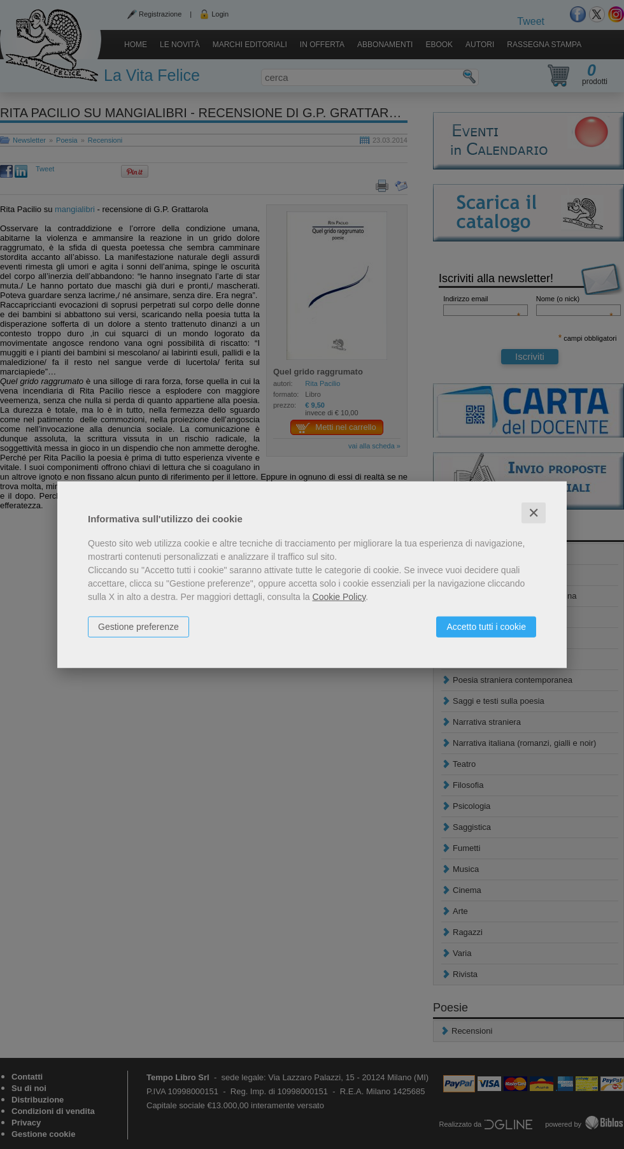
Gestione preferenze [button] (138, 626)
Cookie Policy (339, 596)
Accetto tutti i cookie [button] (486, 626)
